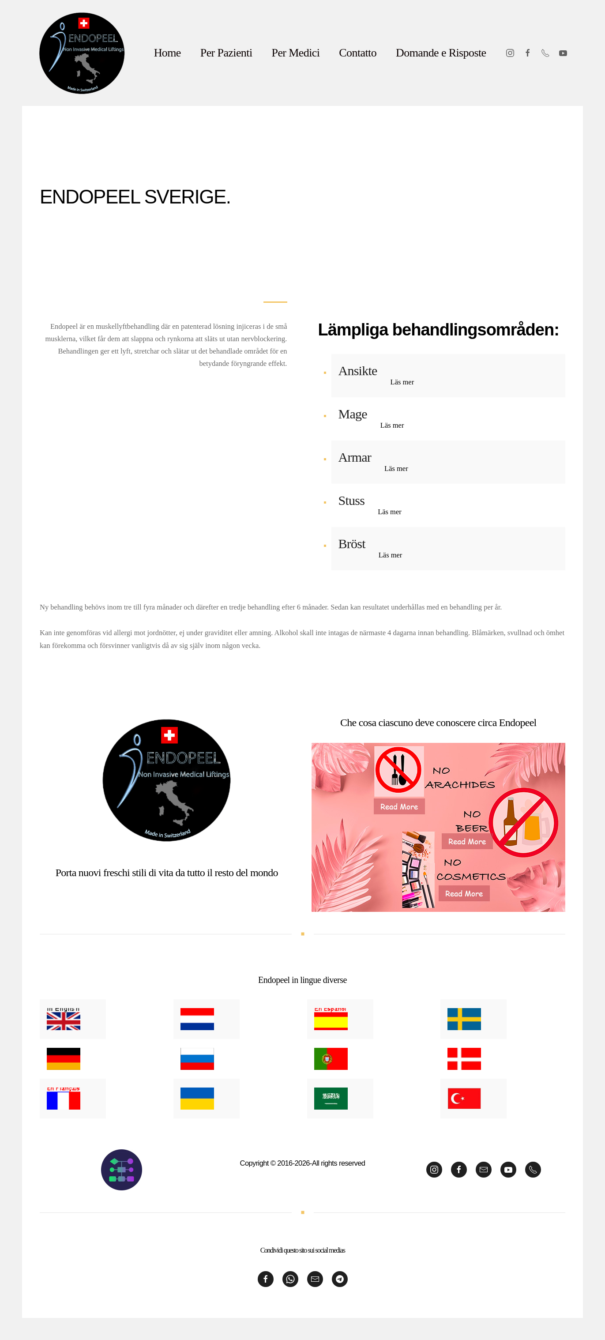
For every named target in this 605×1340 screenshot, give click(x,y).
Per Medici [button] (296, 52)
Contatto (357, 52)
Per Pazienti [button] (226, 52)
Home (167, 52)
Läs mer (402, 382)
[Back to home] (82, 53)
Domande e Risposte (441, 52)
